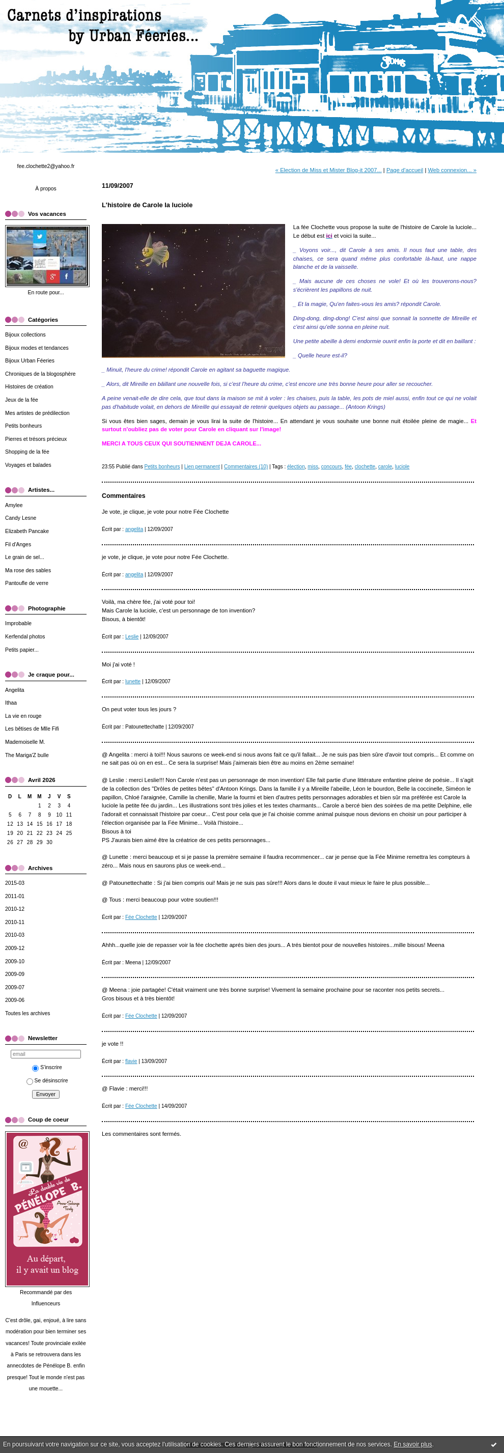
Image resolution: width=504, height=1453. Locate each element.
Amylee (14, 505)
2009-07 (14, 987)
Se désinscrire (47, 1080)
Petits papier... (22, 650)
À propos (46, 188)
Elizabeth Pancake (27, 531)
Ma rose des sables (28, 570)
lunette (133, 681)
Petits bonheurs (23, 426)
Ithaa (11, 703)
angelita (134, 529)
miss (312, 466)
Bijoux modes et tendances (37, 348)
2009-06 (14, 1000)
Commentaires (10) (246, 466)
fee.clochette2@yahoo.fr (46, 166)
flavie (131, 1061)
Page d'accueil (404, 170)
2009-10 (14, 961)
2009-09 (14, 974)
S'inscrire (47, 1067)
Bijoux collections (25, 335)
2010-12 (14, 909)
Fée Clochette (141, 917)
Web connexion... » (452, 170)
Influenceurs (46, 1303)
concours (331, 466)
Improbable (18, 623)
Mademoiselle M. (25, 742)
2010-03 (14, 935)
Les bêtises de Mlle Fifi (32, 729)
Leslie (131, 636)
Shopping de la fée (27, 452)
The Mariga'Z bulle (27, 755)
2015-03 (14, 883)
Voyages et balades (28, 465)
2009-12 (14, 948)
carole (385, 466)
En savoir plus (413, 1444)
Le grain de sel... (24, 557)
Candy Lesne (20, 518)
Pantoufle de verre (26, 583)
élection (296, 466)
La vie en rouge (23, 716)
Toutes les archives (27, 1013)
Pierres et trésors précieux (36, 439)
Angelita (14, 690)
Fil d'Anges (18, 544)
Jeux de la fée (21, 400)
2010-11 (14, 922)
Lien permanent (202, 466)
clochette (365, 466)
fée (348, 466)
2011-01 (14, 896)
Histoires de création (29, 386)
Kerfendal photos (25, 636)
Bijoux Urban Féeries (29, 361)
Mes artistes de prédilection (37, 413)
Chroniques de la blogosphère (40, 374)
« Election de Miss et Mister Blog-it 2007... (328, 170)
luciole (402, 466)
